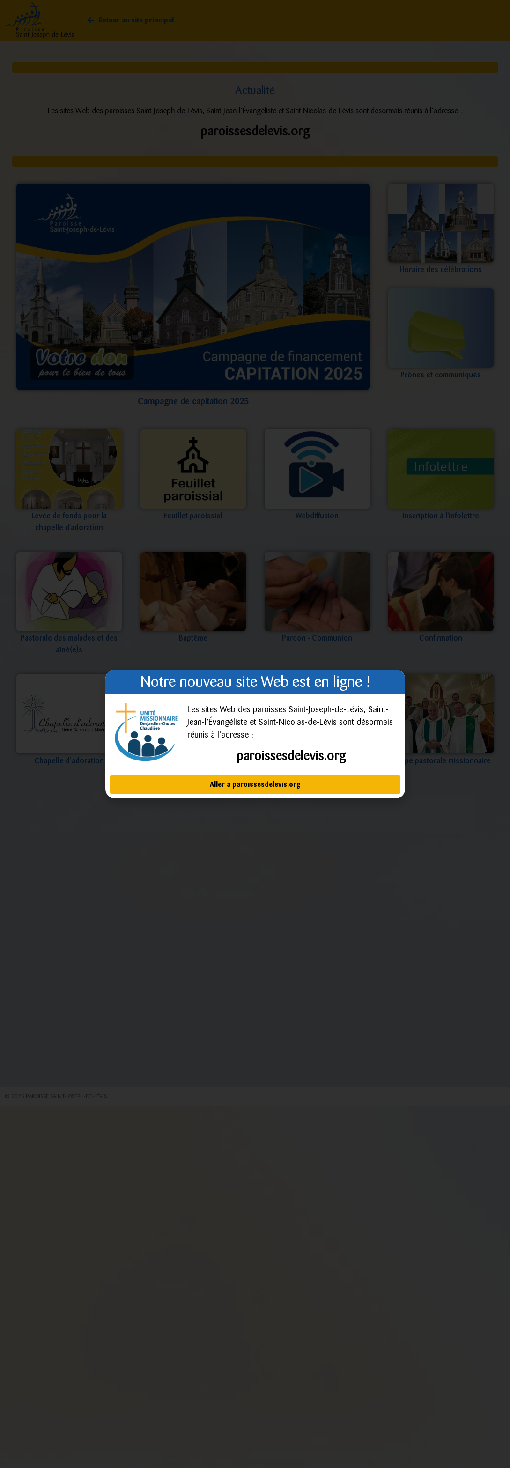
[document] (255, 734)
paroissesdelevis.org (291, 755)
